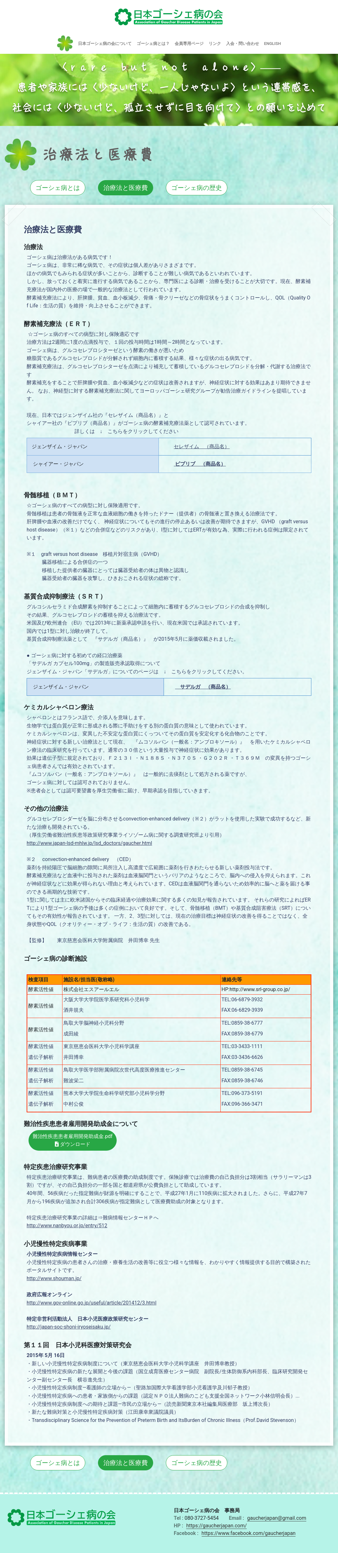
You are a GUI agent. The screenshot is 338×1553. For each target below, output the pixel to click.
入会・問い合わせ (242, 43)
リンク (215, 43)
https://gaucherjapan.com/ (216, 1526)
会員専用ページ (189, 43)
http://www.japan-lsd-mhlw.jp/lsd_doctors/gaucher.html (89, 843)
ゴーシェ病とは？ (153, 43)
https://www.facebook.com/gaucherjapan (249, 1533)
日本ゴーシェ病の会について (105, 43)
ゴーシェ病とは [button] (58, 188)
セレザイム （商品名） (202, 446)
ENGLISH (272, 43)
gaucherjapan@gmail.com (276, 1518)
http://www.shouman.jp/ (54, 1278)
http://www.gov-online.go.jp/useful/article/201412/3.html (91, 1303)
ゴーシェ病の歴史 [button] (196, 188)
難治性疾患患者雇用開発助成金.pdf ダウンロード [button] (73, 1140)
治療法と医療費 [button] (125, 188)
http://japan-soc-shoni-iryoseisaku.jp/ (69, 1327)
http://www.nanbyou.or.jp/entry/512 (67, 1226)
